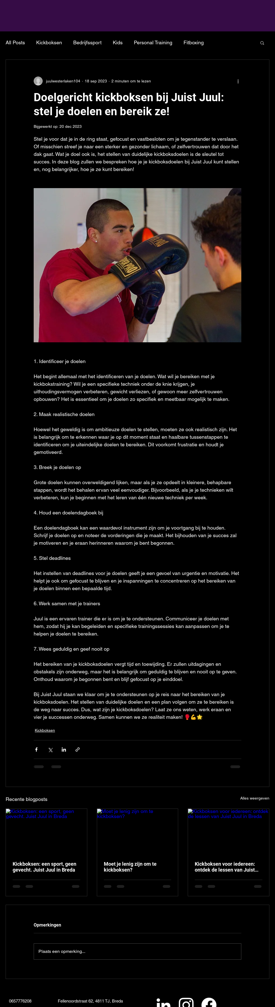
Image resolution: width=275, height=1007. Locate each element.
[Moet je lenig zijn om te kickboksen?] (137, 831)
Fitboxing (194, 42)
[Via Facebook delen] (36, 749)
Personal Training (153, 42)
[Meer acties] (238, 81)
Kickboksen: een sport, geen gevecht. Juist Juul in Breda (44, 867)
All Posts (15, 42)
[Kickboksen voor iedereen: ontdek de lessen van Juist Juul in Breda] (228, 831)
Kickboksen (49, 42)
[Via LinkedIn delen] (64, 749)
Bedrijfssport (87, 42)
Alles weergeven (254, 798)
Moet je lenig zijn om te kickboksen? (130, 867)
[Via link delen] (77, 749)
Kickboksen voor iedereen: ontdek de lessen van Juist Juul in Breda (225, 867)
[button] (262, 42)
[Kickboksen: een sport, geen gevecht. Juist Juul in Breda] (46, 831)
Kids (118, 42)
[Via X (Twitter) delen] (50, 749)
